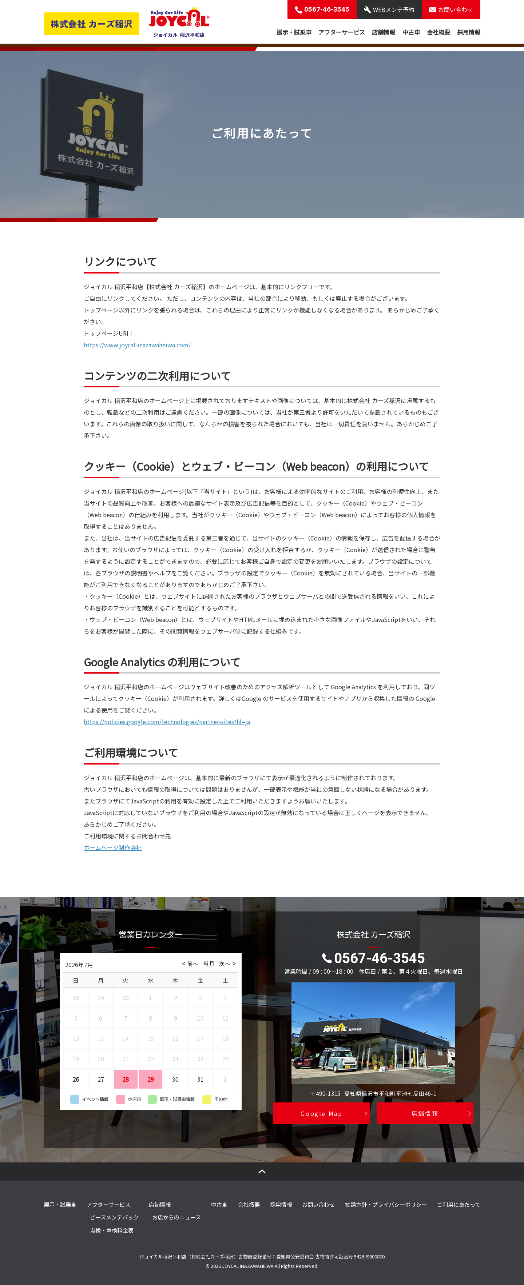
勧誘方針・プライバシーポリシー (386, 1204)
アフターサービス (341, 32)
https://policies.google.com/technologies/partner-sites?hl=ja (167, 721)
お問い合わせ (318, 1204)
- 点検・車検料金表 (110, 1230)
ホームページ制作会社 (113, 847)
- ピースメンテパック (113, 1217)
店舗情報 (383, 32)
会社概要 (438, 32)
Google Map (321, 1113)
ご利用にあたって (458, 1204)
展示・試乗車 (294, 32)
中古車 (411, 32)
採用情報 (468, 32)
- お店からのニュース (175, 1217)
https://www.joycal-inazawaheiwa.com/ (137, 344)
